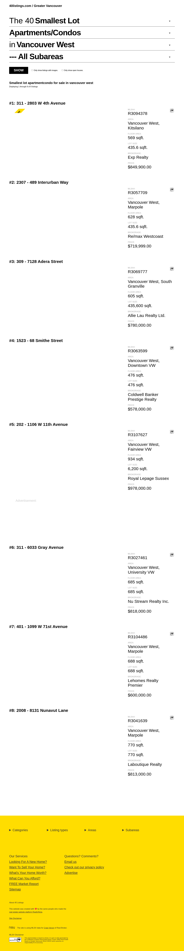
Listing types (59, 830)
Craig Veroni (49, 928)
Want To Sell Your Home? (27, 867)
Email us (70, 862)
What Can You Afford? (24, 878)
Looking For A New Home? (28, 862)
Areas (92, 830)
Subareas (132, 830)
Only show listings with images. (44, 70)
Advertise (71, 873)
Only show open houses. (72, 70)
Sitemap (15, 889)
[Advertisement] (85, 519)
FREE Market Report (24, 884)
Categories (20, 830)
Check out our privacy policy (84, 867)
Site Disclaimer (15, 918)
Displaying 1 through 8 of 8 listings (23, 87)
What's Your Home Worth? (27, 873)
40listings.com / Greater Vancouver (35, 6)
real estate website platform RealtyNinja (25, 912)
